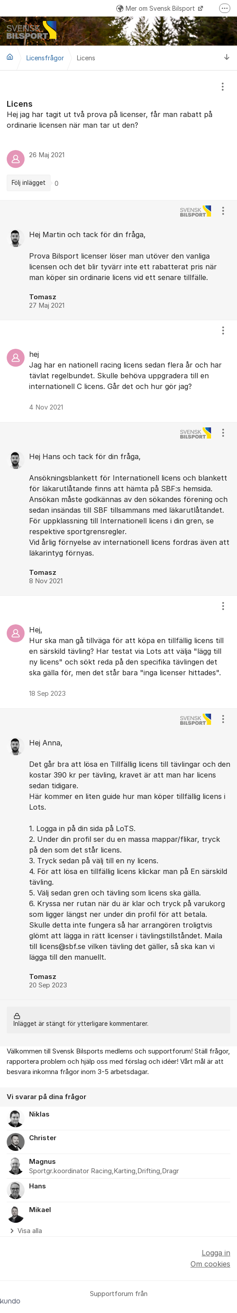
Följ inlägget (29, 182)
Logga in (216, 1252)
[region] (118, 135)
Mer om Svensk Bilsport (156, 8)
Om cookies (210, 1263)
